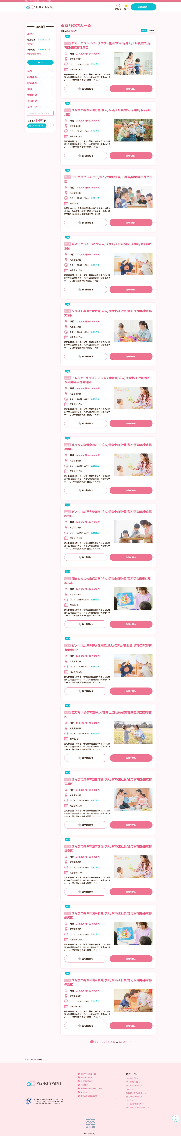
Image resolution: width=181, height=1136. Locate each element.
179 (120, 1041)
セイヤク (129, 1100)
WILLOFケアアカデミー (135, 1093)
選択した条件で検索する (37, 126)
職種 (29, 89)
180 (125, 1041)
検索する (40, 62)
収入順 (151, 31)
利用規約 (84, 1085)
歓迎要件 (32, 83)
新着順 (144, 31)
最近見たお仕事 (87, 1077)
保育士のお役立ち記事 (89, 1096)
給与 (29, 71)
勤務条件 (32, 77)
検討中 (126, 9)
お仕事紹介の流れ (87, 1081)
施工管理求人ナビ (133, 1096)
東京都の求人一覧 (36, 1059)
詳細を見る (131, 88)
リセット (50, 126)
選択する (43, 39)
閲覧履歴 (118, 9)
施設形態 (32, 95)
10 (114, 1041)
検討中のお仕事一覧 (88, 1074)
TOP (26, 1059)
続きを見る (95, 64)
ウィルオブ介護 (132, 1082)
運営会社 (84, 1092)
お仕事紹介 (143, 7)
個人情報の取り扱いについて (92, 1088)
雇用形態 (32, 101)
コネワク (129, 1089)
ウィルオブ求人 (132, 1078)
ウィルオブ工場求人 (133, 1104)
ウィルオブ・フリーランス (136, 1107)
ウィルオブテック (133, 1085)
